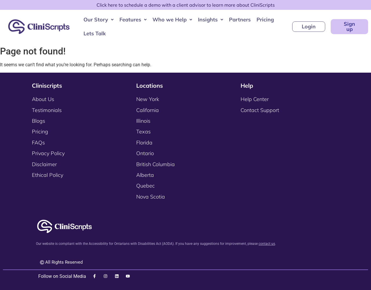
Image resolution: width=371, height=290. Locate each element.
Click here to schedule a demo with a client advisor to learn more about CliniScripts (186, 5)
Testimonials (47, 110)
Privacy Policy (48, 153)
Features (132, 19)
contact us (267, 244)
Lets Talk (94, 33)
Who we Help (171, 19)
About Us (43, 99)
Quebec (145, 185)
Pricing (264, 19)
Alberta (145, 175)
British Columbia (155, 164)
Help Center (255, 99)
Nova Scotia (150, 196)
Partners (239, 19)
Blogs (38, 121)
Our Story (98, 19)
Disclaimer (44, 164)
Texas (143, 131)
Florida (144, 142)
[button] (98, 20)
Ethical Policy (47, 175)
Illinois (143, 121)
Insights (209, 19)
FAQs (38, 142)
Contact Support (260, 110)
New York (147, 99)
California (147, 110)
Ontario (145, 153)
